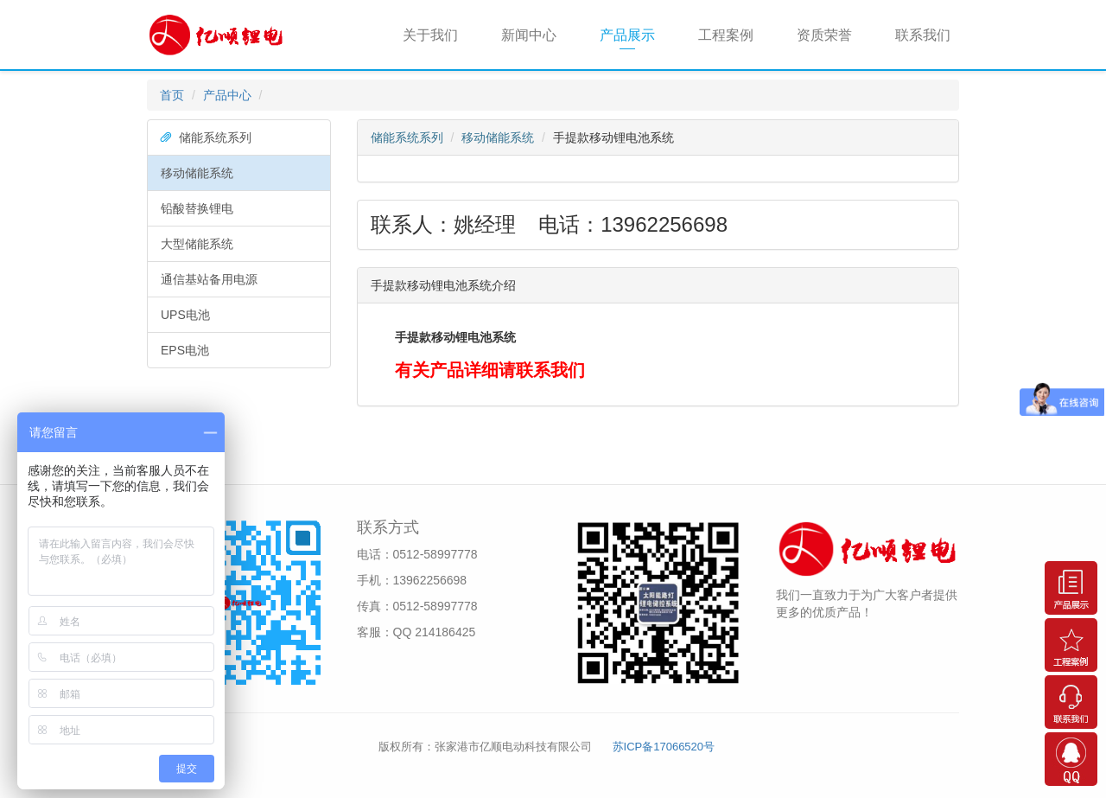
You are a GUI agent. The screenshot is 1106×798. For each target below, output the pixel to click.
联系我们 (922, 35)
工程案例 (725, 35)
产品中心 (227, 95)
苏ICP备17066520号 (664, 746)
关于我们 (430, 35)
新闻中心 (528, 35)
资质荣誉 (824, 35)
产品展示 (627, 35)
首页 (172, 95)
